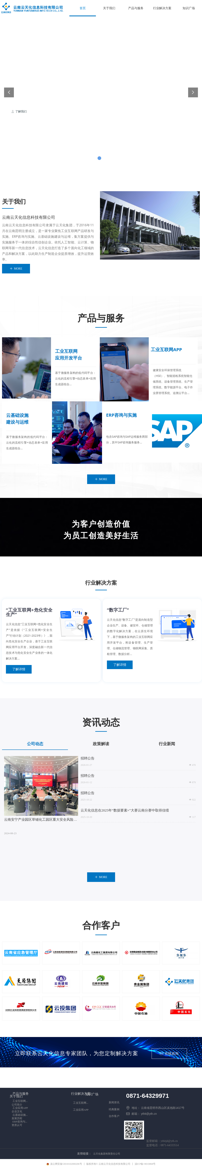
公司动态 (35, 744)
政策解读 (101, 744)
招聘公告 (87, 758)
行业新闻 (167, 744)
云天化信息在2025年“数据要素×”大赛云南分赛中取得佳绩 (125, 810)
